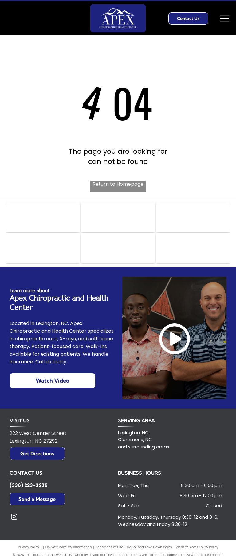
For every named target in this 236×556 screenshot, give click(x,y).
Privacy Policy (28, 549)
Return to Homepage (118, 184)
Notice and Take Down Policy (149, 549)
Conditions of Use (109, 549)
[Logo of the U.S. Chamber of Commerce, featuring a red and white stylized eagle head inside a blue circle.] (193, 250)
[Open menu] (224, 18)
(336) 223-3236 (29, 487)
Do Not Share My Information (68, 549)
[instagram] (14, 519)
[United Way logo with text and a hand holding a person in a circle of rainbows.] (43, 217)
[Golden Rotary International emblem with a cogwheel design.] (118, 217)
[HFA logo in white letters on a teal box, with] (118, 250)
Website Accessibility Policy (197, 549)
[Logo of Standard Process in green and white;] (43, 250)
